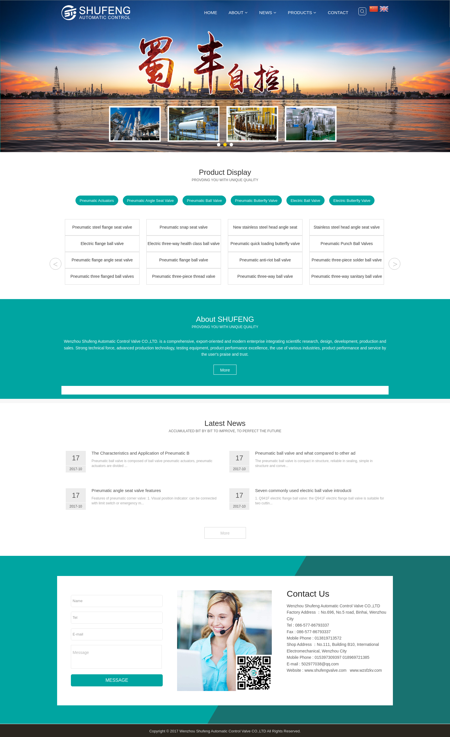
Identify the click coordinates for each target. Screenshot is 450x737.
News (265, 12)
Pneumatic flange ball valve (183, 260)
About (235, 12)
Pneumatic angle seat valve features (126, 490)
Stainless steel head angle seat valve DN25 (347, 230)
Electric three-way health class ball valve (184, 243)
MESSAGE (116, 678)
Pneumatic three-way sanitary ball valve (346, 276)
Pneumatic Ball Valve (204, 201)
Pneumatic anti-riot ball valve (265, 260)
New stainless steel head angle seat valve (265, 230)
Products (300, 12)
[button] (218, 144)
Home (210, 12)
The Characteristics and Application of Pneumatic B (140, 453)
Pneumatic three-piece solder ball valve (347, 260)
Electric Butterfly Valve (353, 201)
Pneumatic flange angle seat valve (102, 260)
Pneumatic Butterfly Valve (256, 201)
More (225, 369)
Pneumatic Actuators (95, 201)
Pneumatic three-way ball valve (265, 276)
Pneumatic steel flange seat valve (102, 227)
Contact (338, 12)
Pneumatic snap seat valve (183, 227)
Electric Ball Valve (306, 201)
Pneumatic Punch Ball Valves (347, 243)
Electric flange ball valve (102, 243)
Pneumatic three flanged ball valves (102, 276)
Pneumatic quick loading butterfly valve (265, 243)
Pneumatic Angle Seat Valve (149, 201)
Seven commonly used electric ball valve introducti (303, 490)
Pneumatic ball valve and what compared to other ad (305, 453)
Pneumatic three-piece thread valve (183, 276)
